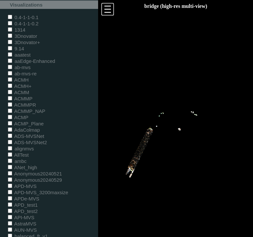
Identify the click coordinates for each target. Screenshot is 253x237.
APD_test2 (23, 211)
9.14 (16, 48)
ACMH (18, 80)
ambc (17, 161)
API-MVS (21, 217)
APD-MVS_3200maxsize (38, 192)
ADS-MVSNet (26, 136)
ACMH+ (20, 86)
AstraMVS (22, 223)
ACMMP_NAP (26, 111)
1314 (16, 30)
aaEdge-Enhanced (31, 61)
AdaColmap (24, 130)
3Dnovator (22, 36)
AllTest (18, 155)
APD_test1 (23, 205)
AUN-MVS (22, 230)
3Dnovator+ (24, 42)
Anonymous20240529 (35, 180)
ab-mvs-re (22, 73)
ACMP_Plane (26, 123)
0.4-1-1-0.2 (23, 23)
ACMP (18, 117)
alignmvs (21, 148)
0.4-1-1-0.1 (23, 17)
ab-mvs (19, 67)
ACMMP (20, 98)
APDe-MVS (23, 198)
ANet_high (22, 167)
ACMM (18, 92)
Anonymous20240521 (35, 173)
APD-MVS (22, 186)
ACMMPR (22, 105)
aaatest (19, 55)
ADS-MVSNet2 (27, 142)
